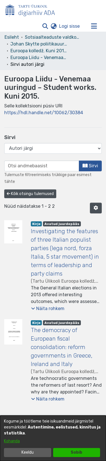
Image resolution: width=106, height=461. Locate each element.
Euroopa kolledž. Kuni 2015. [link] (38, 50)
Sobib (76, 452)
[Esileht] (32, 9)
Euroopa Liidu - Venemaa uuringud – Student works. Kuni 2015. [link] (38, 57)
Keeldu (27, 452)
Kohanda (12, 441)
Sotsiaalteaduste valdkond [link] (53, 37)
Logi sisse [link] (69, 26)
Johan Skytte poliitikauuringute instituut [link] (38, 44)
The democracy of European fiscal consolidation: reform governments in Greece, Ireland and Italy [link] (61, 347)
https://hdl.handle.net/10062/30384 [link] (43, 112)
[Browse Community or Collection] (53, 148)
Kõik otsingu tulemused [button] (30, 193)
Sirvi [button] (90, 165)
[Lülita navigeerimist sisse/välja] (94, 26)
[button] (45, 26)
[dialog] (53, 438)
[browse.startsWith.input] (41, 166)
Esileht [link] (12, 37)
